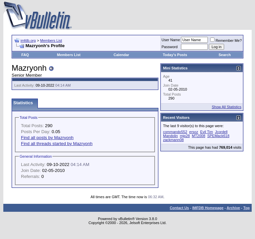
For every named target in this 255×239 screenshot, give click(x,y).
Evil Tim (206, 132)
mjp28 (185, 136)
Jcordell (221, 132)
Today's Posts (175, 55)
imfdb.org (28, 40)
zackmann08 (173, 140)
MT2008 (198, 136)
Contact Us (179, 208)
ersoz (193, 132)
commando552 (175, 132)
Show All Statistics (226, 107)
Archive (233, 208)
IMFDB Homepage (207, 208)
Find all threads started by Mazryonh (57, 143)
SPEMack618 (218, 136)
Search (224, 55)
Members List (51, 40)
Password (170, 47)
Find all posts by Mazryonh (47, 137)
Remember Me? (226, 40)
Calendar (121, 55)
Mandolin (170, 136)
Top (246, 208)
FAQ (25, 55)
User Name (171, 40)
